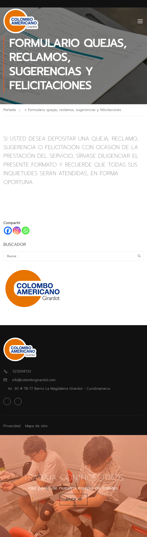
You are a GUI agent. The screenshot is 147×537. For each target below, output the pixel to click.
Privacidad (11, 425)
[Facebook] (8, 231)
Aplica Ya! (73, 499)
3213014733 (21, 371)
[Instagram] (17, 231)
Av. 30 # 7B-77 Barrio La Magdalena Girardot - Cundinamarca (59, 388)
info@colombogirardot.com (33, 379)
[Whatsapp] (26, 231)
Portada (9, 109)
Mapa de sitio (36, 425)
